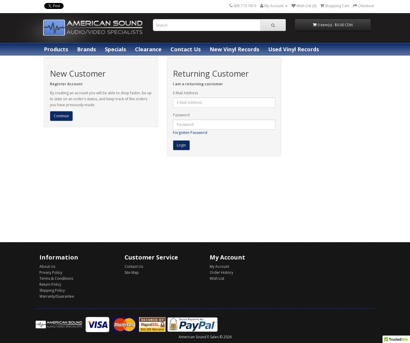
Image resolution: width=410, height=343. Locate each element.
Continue (61, 115)
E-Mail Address (185, 92)
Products (56, 49)
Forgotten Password (190, 132)
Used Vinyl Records (293, 49)
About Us (47, 266)
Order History (221, 272)
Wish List (217, 278)
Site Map (132, 272)
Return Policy (50, 284)
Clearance (148, 49)
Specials (115, 49)
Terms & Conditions (56, 278)
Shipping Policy (52, 290)
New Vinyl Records (234, 49)
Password (181, 115)
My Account (219, 266)
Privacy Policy (50, 272)
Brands (86, 49)
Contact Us (186, 49)
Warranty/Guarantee (56, 296)
